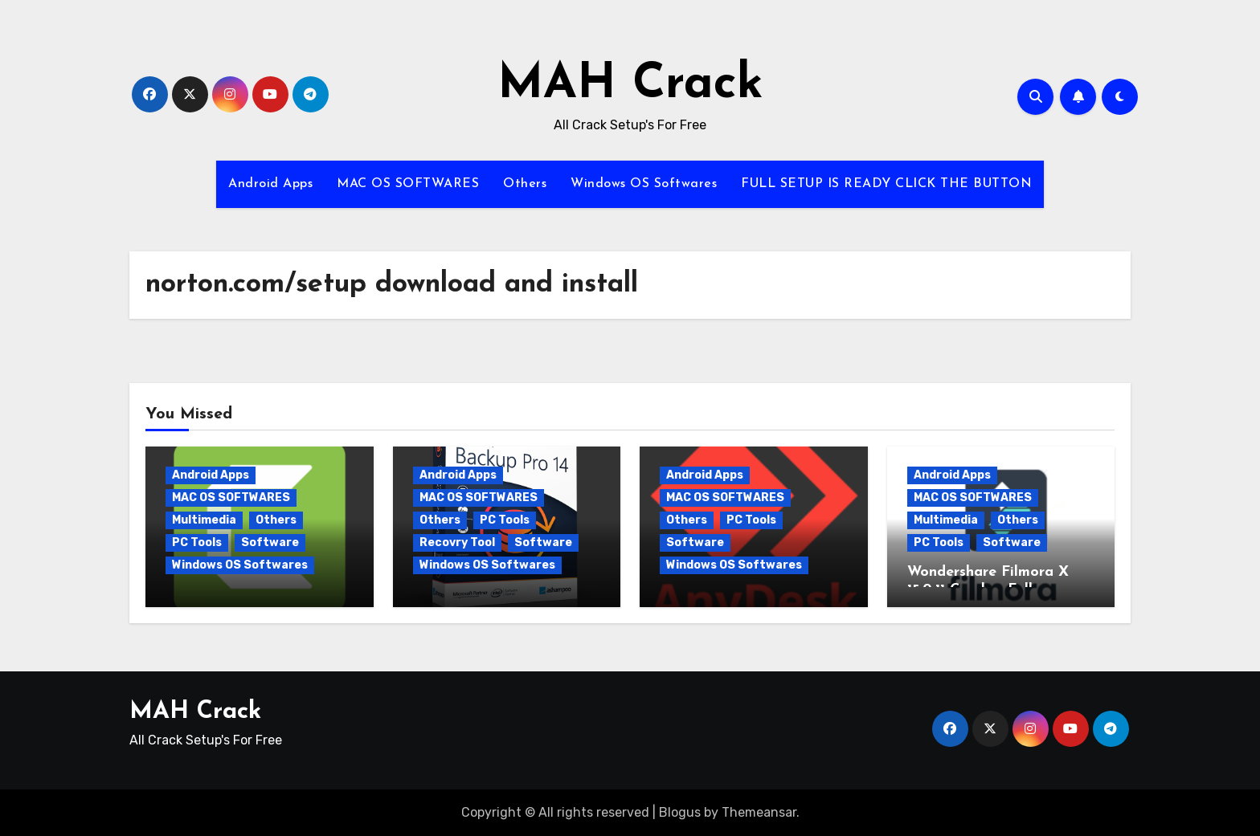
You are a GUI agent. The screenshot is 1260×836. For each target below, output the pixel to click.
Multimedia (204, 520)
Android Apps (270, 183)
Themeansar (759, 812)
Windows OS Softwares (644, 183)
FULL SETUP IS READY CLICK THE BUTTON (886, 183)
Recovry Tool (457, 542)
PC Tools (197, 542)
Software (270, 542)
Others (524, 183)
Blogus (680, 812)
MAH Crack (630, 85)
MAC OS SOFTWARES (408, 183)
